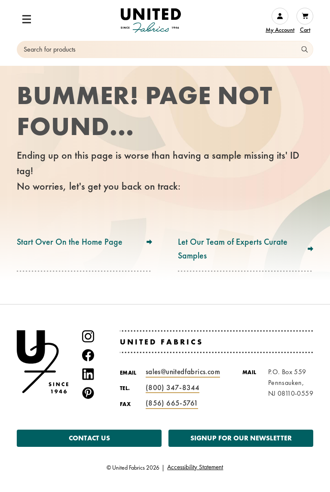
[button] (27, 19)
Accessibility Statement (195, 467)
